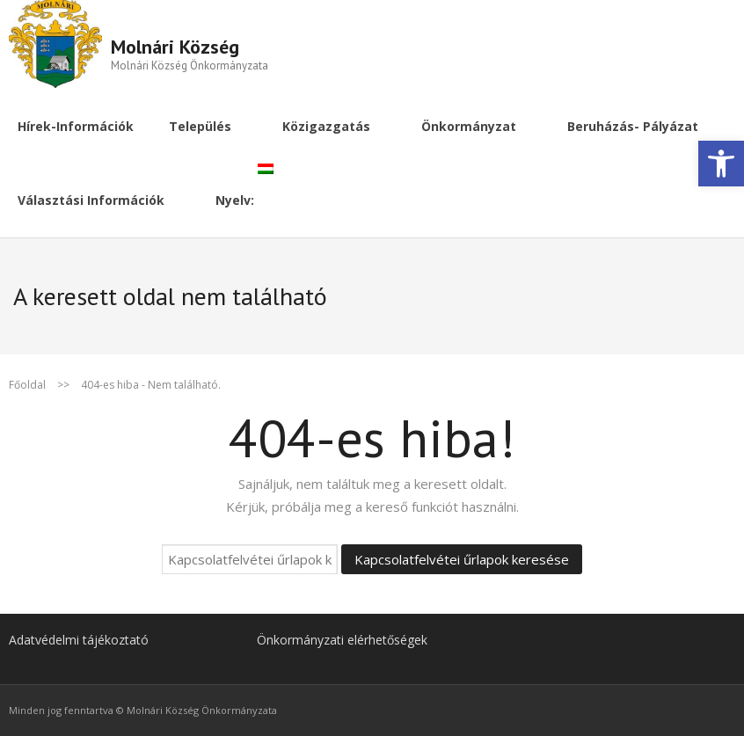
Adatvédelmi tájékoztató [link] (79, 639)
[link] (721, 163)
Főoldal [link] (27, 384)
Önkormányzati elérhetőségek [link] (342, 639)
